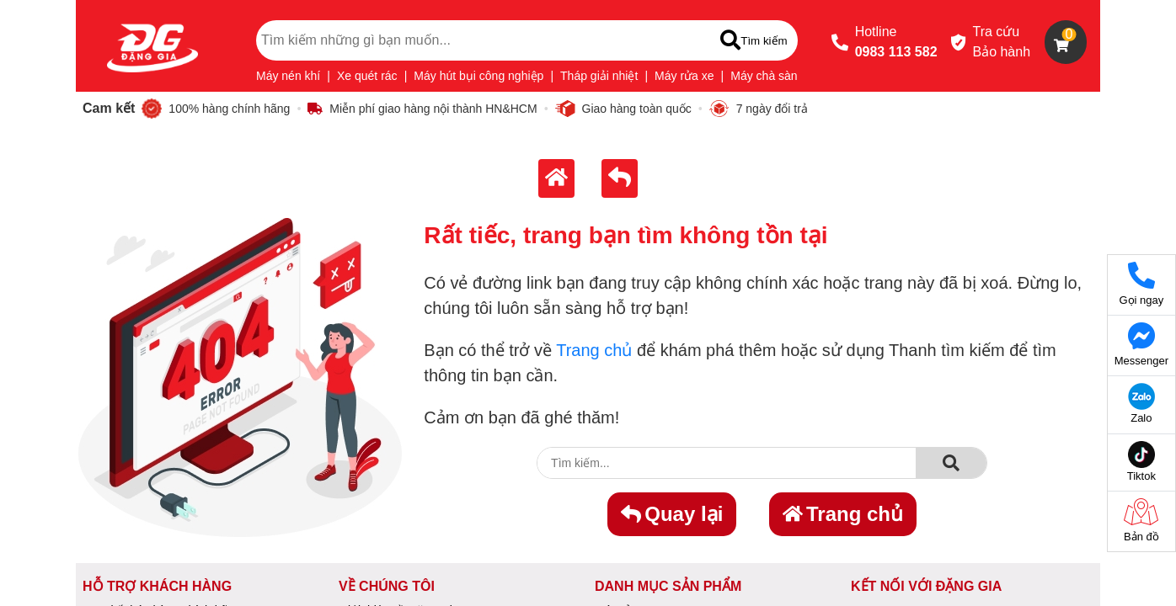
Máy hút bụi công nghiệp (478, 75)
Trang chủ (594, 350)
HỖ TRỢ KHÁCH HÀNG (157, 586)
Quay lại (672, 513)
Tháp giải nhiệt (599, 75)
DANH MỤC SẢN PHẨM (668, 586)
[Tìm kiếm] (754, 40)
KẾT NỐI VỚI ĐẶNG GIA (926, 586)
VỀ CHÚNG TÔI (387, 586)
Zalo (1141, 403)
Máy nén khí (288, 75)
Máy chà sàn (763, 75)
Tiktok (1141, 461)
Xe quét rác (367, 75)
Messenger (1141, 344)
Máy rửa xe (684, 75)
